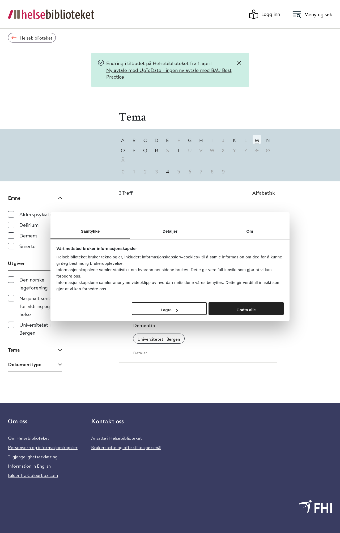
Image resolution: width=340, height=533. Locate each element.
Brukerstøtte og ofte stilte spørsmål (126, 447)
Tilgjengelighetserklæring (32, 457)
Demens (28, 235)
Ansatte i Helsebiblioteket (116, 438)
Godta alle (246, 310)
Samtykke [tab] (90, 231)
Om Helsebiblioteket (28, 438)
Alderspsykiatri (36, 214)
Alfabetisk (263, 192)
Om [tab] (249, 231)
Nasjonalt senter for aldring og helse (37, 306)
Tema (14, 349)
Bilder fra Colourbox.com (33, 475)
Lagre (169, 310)
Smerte (27, 246)
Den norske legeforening (33, 283)
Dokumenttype (24, 364)
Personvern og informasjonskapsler (43, 447)
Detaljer (140, 352)
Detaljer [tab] (170, 231)
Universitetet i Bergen (34, 328)
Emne (14, 197)
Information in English (29, 466)
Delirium (29, 224)
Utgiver (16, 263)
